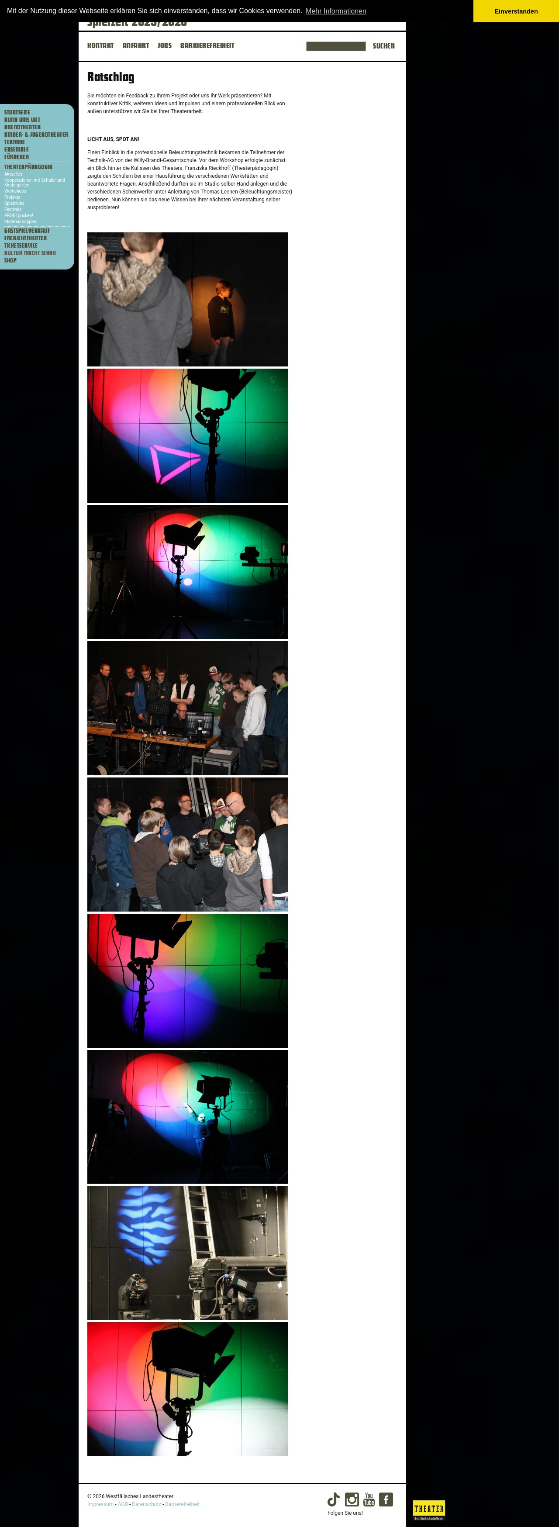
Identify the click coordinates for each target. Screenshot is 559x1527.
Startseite (17, 113)
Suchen (384, 46)
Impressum (100, 1504)
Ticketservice (21, 246)
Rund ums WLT (22, 120)
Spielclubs (14, 203)
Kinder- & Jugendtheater (36, 135)
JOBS (165, 46)
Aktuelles (13, 174)
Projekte (12, 197)
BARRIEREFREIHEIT (207, 46)
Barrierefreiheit (183, 1504)
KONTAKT (100, 46)
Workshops (15, 191)
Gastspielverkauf (27, 231)
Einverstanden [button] (516, 11)
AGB (123, 1504)
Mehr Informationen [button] (336, 11)
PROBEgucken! (18, 215)
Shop (10, 261)
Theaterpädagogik (28, 167)
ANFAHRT (136, 46)
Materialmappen (20, 221)
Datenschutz (146, 1504)
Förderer (16, 157)
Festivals (12, 209)
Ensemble (16, 150)
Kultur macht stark (30, 253)
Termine (14, 142)
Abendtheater (22, 127)
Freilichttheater (25, 238)
